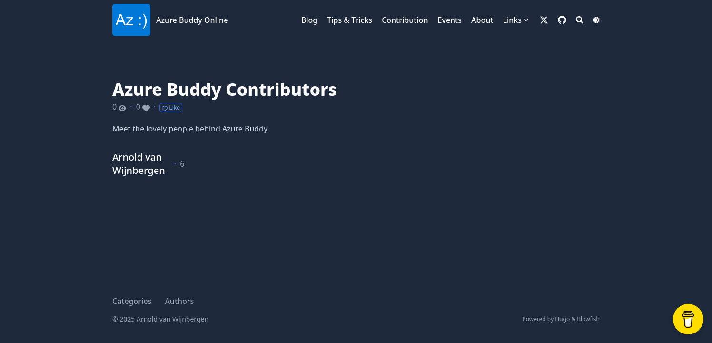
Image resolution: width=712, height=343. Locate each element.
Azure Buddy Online (192, 20)
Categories (131, 301)
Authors (179, 301)
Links (512, 20)
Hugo (562, 319)
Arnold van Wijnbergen (138, 164)
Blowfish (588, 319)
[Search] (579, 20)
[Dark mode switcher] (596, 20)
